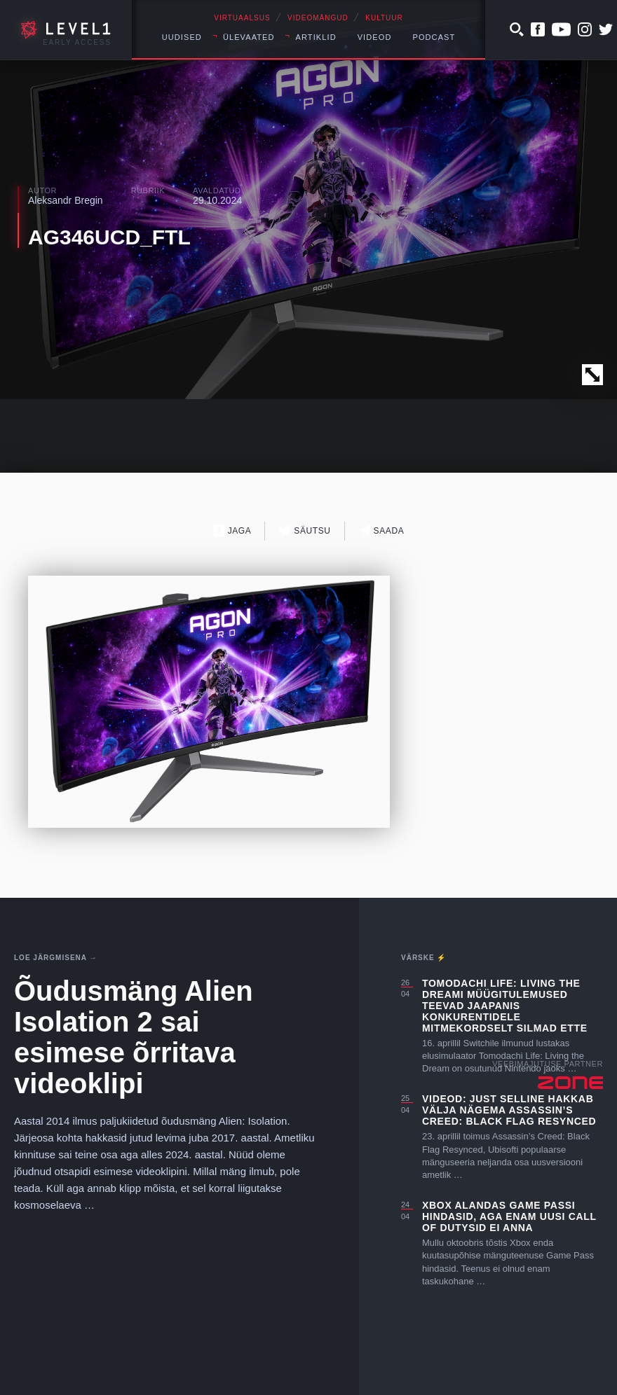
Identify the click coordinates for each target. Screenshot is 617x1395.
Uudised (182, 37)
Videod (375, 37)
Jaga (232, 530)
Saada (382, 530)
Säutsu (304, 530)
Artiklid (316, 37)
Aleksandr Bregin (65, 200)
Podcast (433, 37)
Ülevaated (249, 37)
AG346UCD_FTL (109, 237)
